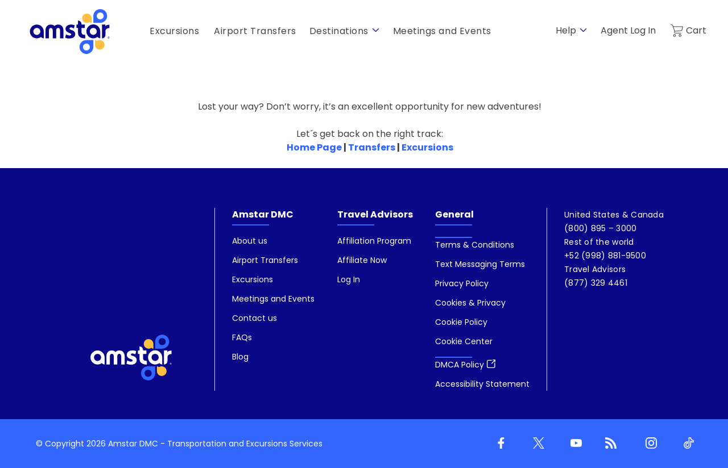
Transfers (371, 147)
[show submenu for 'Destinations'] (375, 30)
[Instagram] (649, 443)
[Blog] (611, 443)
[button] (464, 341)
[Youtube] (574, 443)
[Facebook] (499, 443)
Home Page (314, 147)
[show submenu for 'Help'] (583, 30)
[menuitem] (273, 299)
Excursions (427, 147)
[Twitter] (536, 443)
